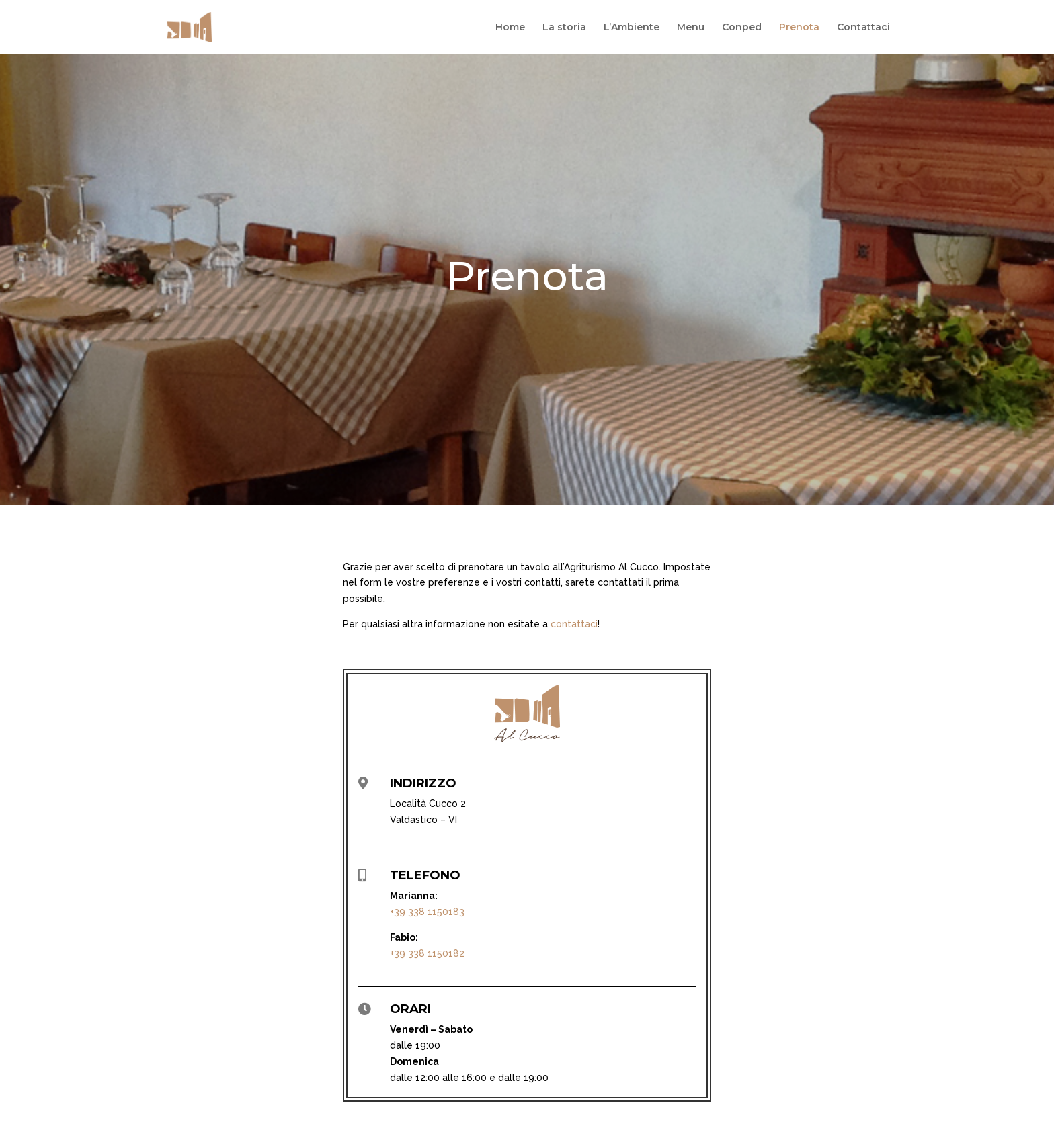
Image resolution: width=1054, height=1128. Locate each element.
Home (510, 27)
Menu (690, 27)
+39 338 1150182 (427, 953)
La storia (564, 27)
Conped (742, 27)
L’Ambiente (631, 27)
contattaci (574, 624)
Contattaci (863, 27)
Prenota (799, 27)
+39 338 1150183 (427, 911)
